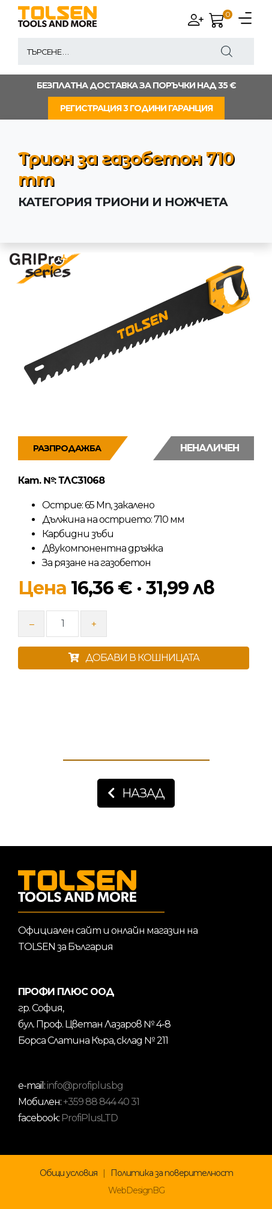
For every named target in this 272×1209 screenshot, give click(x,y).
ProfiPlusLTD (89, 1118)
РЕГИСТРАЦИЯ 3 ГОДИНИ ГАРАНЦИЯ (136, 108)
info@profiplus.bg (85, 1085)
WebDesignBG (136, 1190)
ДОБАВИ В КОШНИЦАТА (133, 657)
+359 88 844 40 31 (101, 1101)
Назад (136, 793)
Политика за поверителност (171, 1173)
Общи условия (68, 1173)
